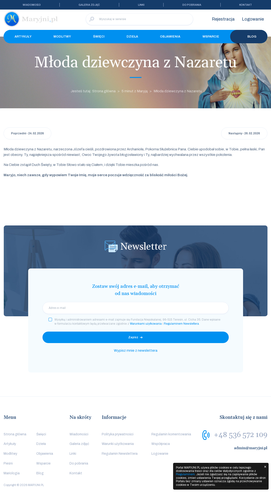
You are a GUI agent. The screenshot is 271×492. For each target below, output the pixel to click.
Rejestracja (223, 19)
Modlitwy (62, 36)
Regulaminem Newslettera (181, 323)
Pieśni (8, 463)
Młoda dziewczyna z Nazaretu (178, 91)
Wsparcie (210, 36)
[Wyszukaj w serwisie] (139, 19)
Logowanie (253, 19)
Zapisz (133, 337)
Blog (248, 36)
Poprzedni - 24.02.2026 (27, 133)
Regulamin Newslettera (120, 453)
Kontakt (245, 4)
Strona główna (15, 434)
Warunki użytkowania (118, 444)
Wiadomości (32, 4)
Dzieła (132, 36)
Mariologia (12, 473)
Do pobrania (191, 4)
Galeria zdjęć (89, 4)
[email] (136, 308)
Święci (99, 36)
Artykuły (23, 36)
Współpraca (160, 444)
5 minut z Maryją (135, 91)
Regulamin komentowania (171, 434)
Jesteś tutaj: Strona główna (93, 91)
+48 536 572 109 (240, 434)
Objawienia (170, 36)
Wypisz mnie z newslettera (135, 350)
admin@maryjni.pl (250, 448)
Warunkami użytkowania (146, 323)
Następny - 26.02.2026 (244, 133)
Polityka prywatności (117, 434)
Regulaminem (185, 474)
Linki (141, 4)
